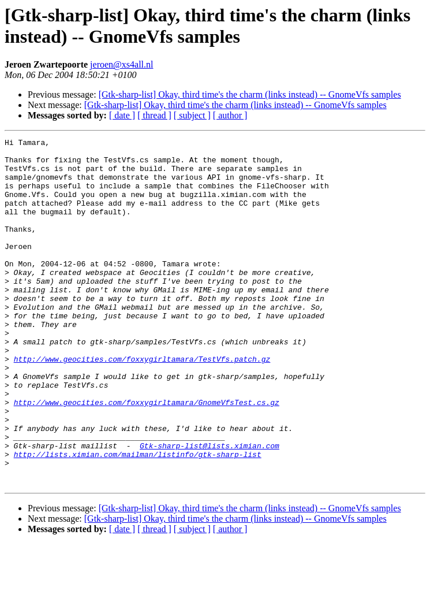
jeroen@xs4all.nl (121, 64)
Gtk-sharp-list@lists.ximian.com (209, 508)
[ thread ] (154, 115)
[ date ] (122, 115)
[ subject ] (192, 115)
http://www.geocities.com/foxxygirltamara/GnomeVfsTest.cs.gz (146, 456)
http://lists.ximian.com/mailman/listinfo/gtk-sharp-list (137, 518)
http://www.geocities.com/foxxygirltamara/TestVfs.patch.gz (142, 404)
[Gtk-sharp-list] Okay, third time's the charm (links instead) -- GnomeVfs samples (250, 94)
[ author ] (230, 115)
